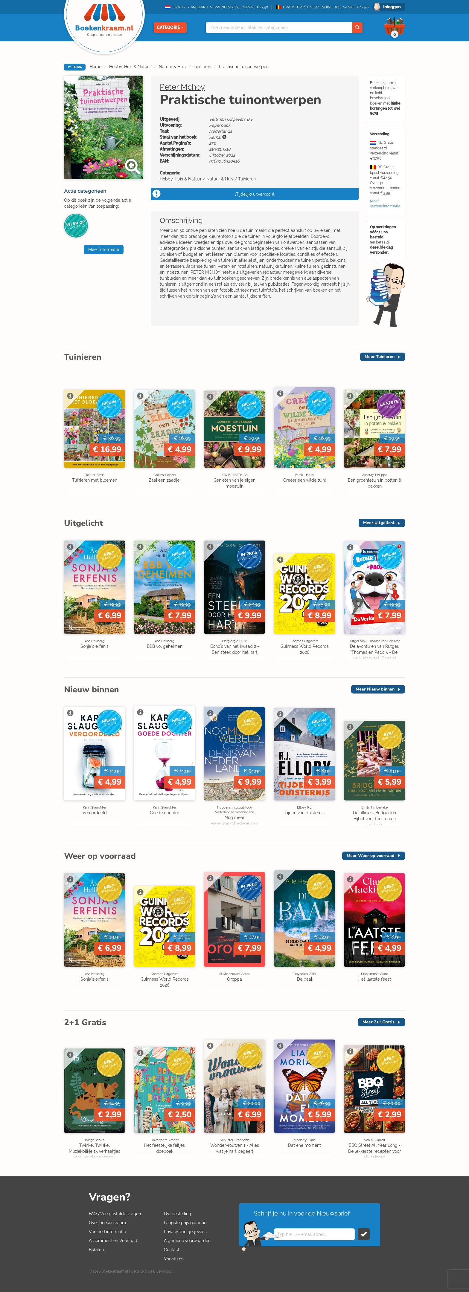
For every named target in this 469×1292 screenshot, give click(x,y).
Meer (380, 356)
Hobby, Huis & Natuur (130, 66)
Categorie (170, 27)
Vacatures (174, 1258)
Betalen (96, 1249)
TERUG (75, 67)
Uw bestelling (177, 1213)
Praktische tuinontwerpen (244, 66)
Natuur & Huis (172, 66)
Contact (171, 1249)
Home (95, 66)
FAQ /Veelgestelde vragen (115, 1213)
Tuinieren (202, 66)
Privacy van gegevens (185, 1231)
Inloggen (392, 6)
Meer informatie (103, 249)
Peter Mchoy (182, 86)
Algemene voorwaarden (187, 1240)
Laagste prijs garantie (185, 1222)
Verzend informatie (107, 1231)
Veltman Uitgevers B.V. (231, 119)
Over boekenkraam (107, 1222)
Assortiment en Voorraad (113, 1240)
